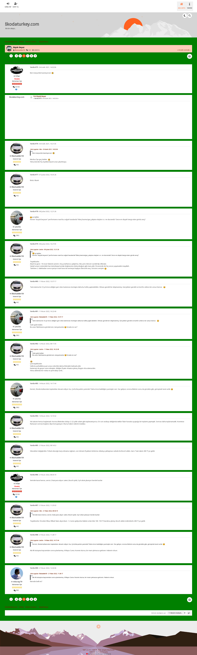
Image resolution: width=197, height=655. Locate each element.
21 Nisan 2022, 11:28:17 (43, 532)
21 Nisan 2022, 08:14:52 (43, 442)
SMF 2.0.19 (86, 647)
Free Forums (103, 649)
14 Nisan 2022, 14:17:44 (43, 380)
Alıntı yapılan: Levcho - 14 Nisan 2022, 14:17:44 (44, 537)
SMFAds (92, 649)
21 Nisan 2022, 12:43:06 (43, 565)
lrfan (17, 73)
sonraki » (187, 47)
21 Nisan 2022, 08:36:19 (43, 472)
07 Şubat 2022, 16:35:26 (43, 172)
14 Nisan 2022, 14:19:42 (43, 413)
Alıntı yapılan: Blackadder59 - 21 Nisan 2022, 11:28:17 (46, 570)
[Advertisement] (88, 21)
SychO (92, 651)
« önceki (180, 47)
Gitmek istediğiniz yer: (158, 610)
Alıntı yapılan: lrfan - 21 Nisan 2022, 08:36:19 (44, 508)
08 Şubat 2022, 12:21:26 (43, 208)
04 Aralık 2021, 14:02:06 (43, 64)
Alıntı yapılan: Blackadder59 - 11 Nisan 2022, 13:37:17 (46, 314)
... (14, 53)
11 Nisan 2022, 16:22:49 (43, 308)
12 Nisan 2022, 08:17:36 (43, 341)
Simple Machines (108, 647)
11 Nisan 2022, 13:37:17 (43, 278)
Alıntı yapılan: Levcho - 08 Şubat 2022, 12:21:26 (44, 246)
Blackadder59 (20, 47)
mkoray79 (17, 578)
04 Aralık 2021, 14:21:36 (43, 141)
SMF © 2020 (96, 647)
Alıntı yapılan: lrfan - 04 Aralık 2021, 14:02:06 (44, 146)
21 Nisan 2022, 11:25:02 (43, 502)
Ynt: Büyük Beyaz (39, 93)
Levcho (18, 223)
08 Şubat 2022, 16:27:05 (43, 241)
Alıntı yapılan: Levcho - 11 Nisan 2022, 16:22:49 (44, 346)
